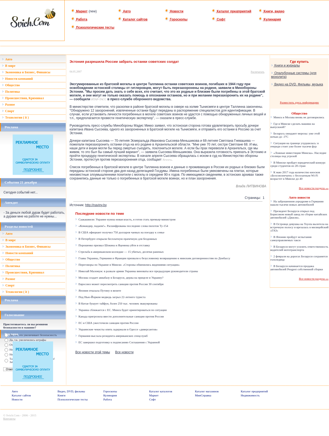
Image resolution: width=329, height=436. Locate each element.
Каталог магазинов (207, 391)
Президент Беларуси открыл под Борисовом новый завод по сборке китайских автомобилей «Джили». (298, 214)
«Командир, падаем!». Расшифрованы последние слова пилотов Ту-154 (121, 225)
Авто (124, 11)
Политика (11, 92)
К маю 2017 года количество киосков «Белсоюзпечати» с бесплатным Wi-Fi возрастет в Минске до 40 (295, 175)
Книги (61, 395)
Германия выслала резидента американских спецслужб (111, 335)
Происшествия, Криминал (23, 98)
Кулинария (270, 19)
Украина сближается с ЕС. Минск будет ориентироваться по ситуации (121, 310)
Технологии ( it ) (15, 117)
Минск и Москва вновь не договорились (297, 117)
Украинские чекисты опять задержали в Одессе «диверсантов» (116, 329)
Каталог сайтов (132, 19)
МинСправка (203, 395)
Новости (174, 11)
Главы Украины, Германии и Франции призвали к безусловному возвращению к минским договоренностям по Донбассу (152, 258)
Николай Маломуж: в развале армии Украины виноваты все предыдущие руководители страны (136, 271)
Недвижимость (250, 395)
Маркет (79, 11)
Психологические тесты (92, 27)
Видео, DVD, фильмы (71, 391)
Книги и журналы (285, 65)
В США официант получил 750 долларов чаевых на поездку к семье (119, 232)
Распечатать (258, 71)
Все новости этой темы (92, 352)
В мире (8, 66)
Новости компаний (17, 79)
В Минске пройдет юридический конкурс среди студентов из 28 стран (298, 164)
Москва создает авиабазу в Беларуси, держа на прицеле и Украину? (119, 277)
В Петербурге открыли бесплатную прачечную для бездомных (116, 238)
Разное (8, 104)
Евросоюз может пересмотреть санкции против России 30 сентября (119, 284)
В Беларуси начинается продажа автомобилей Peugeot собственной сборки (296, 267)
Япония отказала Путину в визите (98, 290)
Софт (219, 19)
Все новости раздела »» (313, 188)
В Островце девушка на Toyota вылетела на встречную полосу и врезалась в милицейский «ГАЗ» (299, 227)
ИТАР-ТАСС (98, 99)
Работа (79, 19)
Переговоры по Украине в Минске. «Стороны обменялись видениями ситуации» (127, 264)
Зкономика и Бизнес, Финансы (26, 72)
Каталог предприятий (231, 11)
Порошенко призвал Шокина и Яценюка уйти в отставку (112, 245)
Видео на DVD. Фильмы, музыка (297, 84)
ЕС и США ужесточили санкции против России (106, 322)
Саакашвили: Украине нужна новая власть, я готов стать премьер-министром (125, 219)
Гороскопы (176, 19)
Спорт (8, 111)
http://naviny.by (96, 205)
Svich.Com (12, 415)
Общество (11, 85)
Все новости (124, 352)
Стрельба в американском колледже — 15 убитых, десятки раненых (119, 251)
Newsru (167, 159)
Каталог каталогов (160, 391)
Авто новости (299, 197)
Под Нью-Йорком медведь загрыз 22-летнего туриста (110, 297)
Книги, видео (272, 11)
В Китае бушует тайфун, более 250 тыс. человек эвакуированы (116, 303)
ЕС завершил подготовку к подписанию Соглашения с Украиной (117, 342)
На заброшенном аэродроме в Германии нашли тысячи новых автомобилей (297, 203)
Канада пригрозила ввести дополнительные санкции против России (119, 316)
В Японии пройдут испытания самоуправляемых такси (290, 238)
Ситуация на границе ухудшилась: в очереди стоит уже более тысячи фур (294, 144)
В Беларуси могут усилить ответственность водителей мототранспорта (299, 248)
